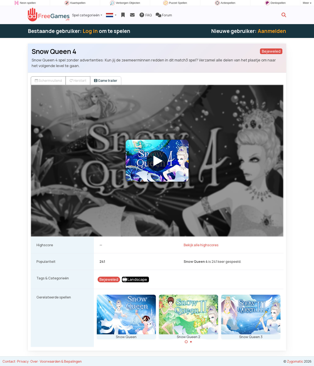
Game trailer (105, 80)
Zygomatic (295, 361)
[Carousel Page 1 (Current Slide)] (186, 341)
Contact (9, 361)
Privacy (22, 361)
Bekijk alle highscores (201, 245)
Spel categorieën (86, 15)
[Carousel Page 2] (191, 341)
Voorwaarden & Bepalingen (61, 361)
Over (34, 361)
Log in (90, 30)
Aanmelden (272, 30)
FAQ (145, 15)
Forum (164, 15)
